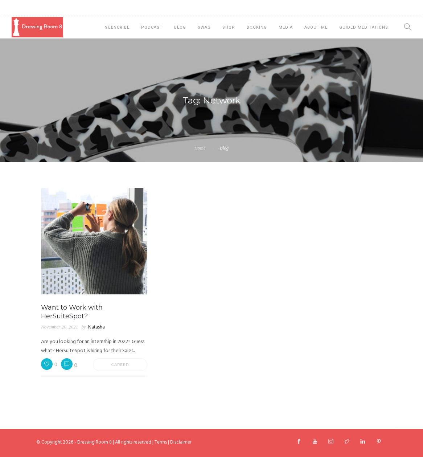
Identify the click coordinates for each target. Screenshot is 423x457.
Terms (161, 442)
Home (200, 148)
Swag (204, 27)
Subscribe (117, 27)
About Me (316, 27)
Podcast (152, 27)
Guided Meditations (363, 27)
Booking (257, 27)
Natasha (96, 327)
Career (120, 364)
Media (286, 27)
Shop (228, 27)
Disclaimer (181, 442)
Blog (180, 27)
